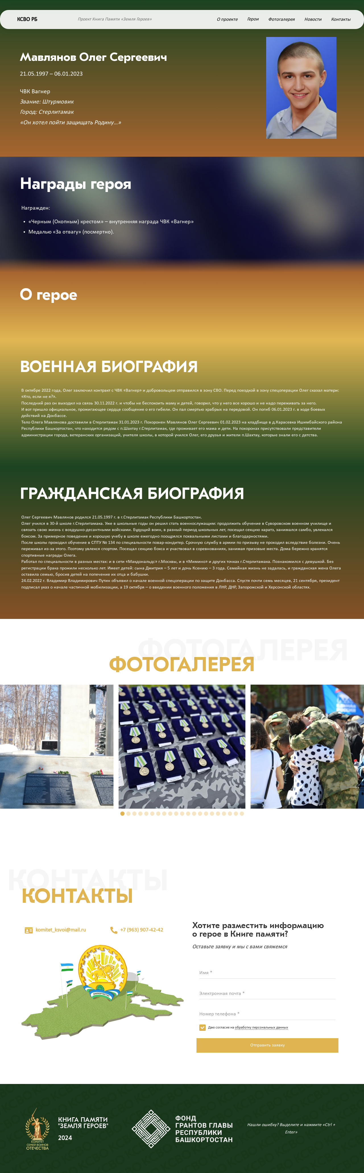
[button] (122, 813)
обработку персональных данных (261, 1027)
